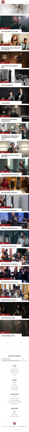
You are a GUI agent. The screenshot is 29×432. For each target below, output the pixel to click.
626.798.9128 (14, 368)
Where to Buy (14, 386)
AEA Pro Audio (14, 390)
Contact (14, 384)
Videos (14, 413)
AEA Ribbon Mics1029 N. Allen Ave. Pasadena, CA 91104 (14, 373)
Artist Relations (14, 388)
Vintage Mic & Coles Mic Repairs (14, 402)
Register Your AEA (14, 399)
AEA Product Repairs (14, 400)
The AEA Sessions (14, 416)
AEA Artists (14, 414)
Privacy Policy (15, 404)
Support (14, 397)
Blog (14, 411)
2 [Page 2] (9, 342)
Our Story (14, 383)
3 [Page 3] (11, 342)
